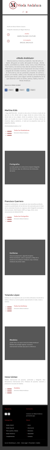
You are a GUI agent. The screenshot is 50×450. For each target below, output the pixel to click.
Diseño (27, 34)
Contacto (30, 440)
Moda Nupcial (10, 431)
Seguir (11, 91)
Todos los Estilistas (20, 309)
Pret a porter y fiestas (12, 434)
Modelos (17, 391)
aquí (33, 419)
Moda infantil (10, 429)
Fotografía (27, 41)
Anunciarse (31, 431)
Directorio (30, 434)
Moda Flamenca (10, 437)
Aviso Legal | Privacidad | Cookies (30, 446)
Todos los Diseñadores (21, 131)
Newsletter (31, 437)
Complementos (10, 440)
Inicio (29, 429)
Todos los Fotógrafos (21, 217)
